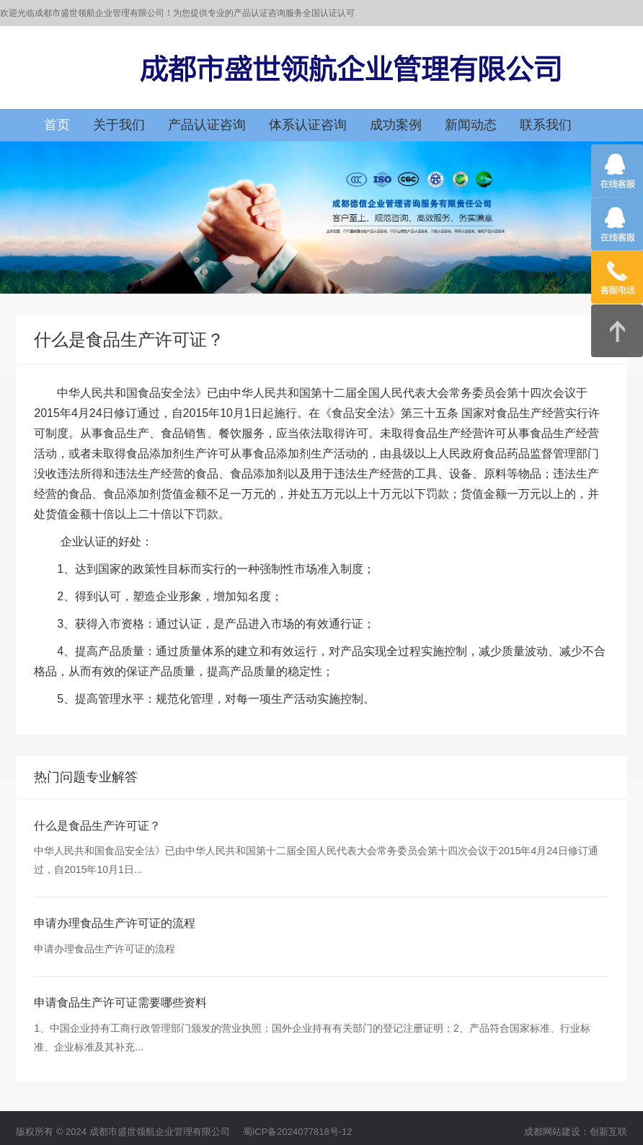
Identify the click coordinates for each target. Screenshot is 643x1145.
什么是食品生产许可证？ (97, 848)
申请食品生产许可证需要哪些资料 (120, 1025)
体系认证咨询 (308, 125)
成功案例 (396, 125)
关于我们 (119, 125)
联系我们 (546, 125)
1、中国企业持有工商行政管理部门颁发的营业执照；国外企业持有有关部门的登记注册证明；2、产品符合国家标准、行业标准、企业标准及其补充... (312, 1060)
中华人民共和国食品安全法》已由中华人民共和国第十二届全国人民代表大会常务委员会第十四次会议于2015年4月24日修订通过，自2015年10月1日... (316, 883)
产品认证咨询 (207, 125)
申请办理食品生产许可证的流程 (114, 946)
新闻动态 (471, 125)
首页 (57, 125)
